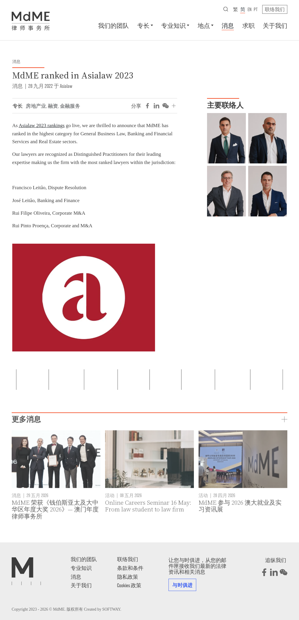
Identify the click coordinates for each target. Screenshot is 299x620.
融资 (53, 106)
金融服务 (70, 106)
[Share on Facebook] (147, 105)
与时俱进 (182, 585)
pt (256, 9)
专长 (143, 25)
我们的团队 (113, 25)
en (249, 9)
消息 (228, 25)
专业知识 (173, 25)
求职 (248, 25)
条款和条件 (130, 568)
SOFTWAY (111, 609)
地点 (204, 25)
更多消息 (26, 439)
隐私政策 (127, 576)
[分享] (173, 105)
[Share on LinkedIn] (156, 105)
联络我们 (275, 9)
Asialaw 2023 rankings (42, 125)
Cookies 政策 (129, 585)
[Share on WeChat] (165, 105)
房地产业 (36, 106)
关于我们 (275, 25)
